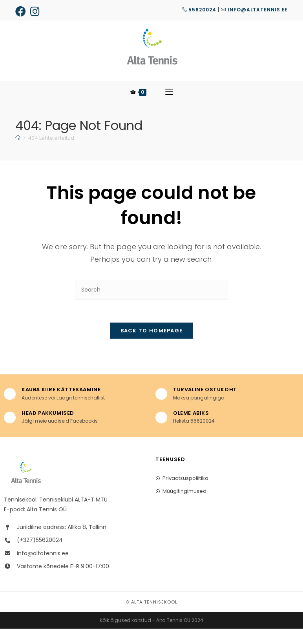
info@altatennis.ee (254, 9)
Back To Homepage (151, 333)
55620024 (199, 9)
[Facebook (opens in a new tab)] (21, 11)
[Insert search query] (151, 291)
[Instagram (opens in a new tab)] (35, 11)
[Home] (17, 139)
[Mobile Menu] (169, 93)
